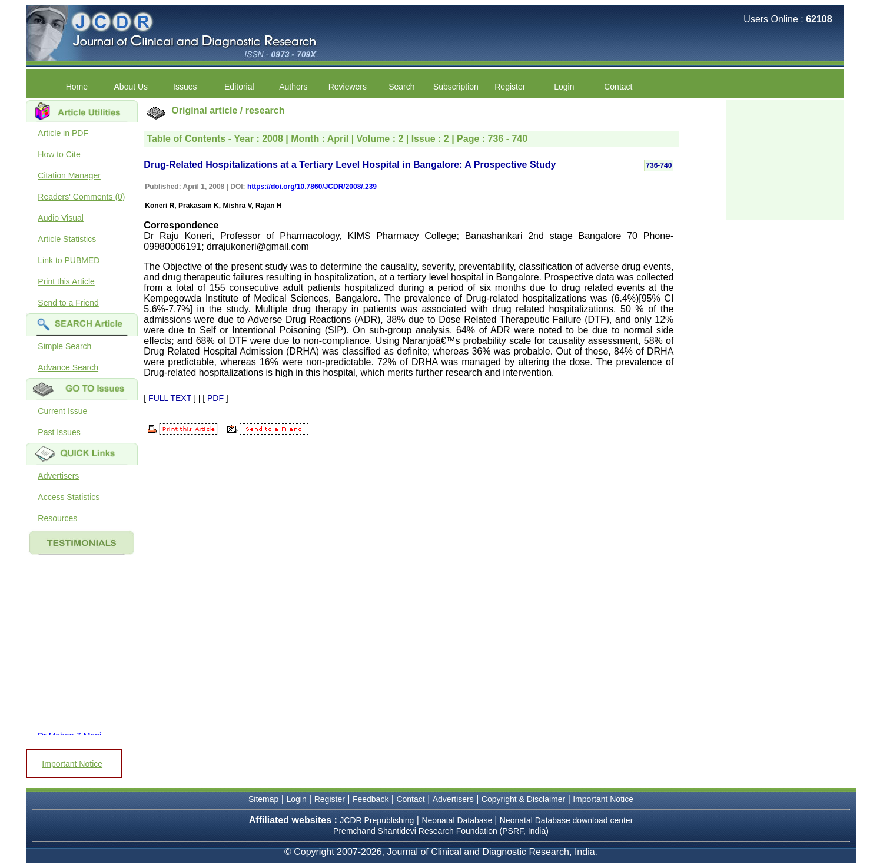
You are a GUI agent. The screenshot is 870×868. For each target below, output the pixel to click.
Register (509, 86)
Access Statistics (68, 497)
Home (77, 86)
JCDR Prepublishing (377, 820)
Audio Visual (61, 218)
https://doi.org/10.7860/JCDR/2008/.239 (312, 187)
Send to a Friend (68, 302)
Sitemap (263, 799)
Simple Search (64, 346)
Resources (57, 518)
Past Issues (59, 432)
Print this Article (66, 281)
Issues (185, 86)
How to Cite (59, 154)
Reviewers (347, 86)
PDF (215, 398)
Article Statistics (67, 239)
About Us (131, 86)
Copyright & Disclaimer (523, 799)
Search (401, 86)
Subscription (456, 86)
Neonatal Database (457, 820)
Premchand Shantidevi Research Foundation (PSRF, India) (441, 831)
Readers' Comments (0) (81, 196)
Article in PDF (63, 133)
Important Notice (72, 763)
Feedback (370, 799)
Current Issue (62, 411)
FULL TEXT (169, 398)
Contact (618, 86)
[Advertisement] (785, 159)
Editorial (239, 86)
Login (564, 86)
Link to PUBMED (68, 260)
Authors (293, 86)
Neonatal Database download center (566, 820)
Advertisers (58, 476)
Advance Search (68, 367)
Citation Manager (69, 175)
